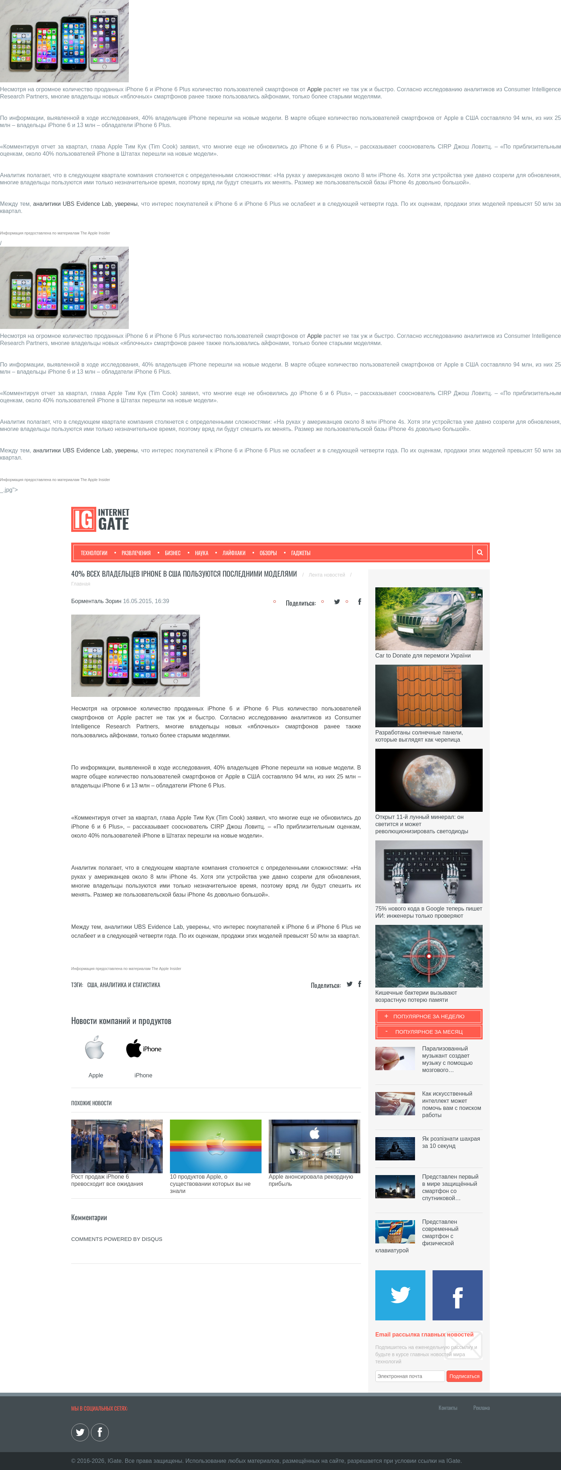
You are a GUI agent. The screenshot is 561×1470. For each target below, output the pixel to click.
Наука (198, 553)
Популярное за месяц (429, 1032)
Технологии (94, 553)
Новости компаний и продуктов (121, 1020)
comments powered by (116, 1221)
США (92, 984)
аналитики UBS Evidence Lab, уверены (85, 204)
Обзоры (265, 553)
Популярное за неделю (429, 1016)
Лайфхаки (230, 553)
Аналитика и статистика (130, 984)
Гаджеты (297, 553)
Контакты (448, 1407)
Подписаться (465, 1376)
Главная (80, 584)
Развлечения (132, 553)
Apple (314, 89)
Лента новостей (328, 575)
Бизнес (169, 553)
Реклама (481, 1407)
